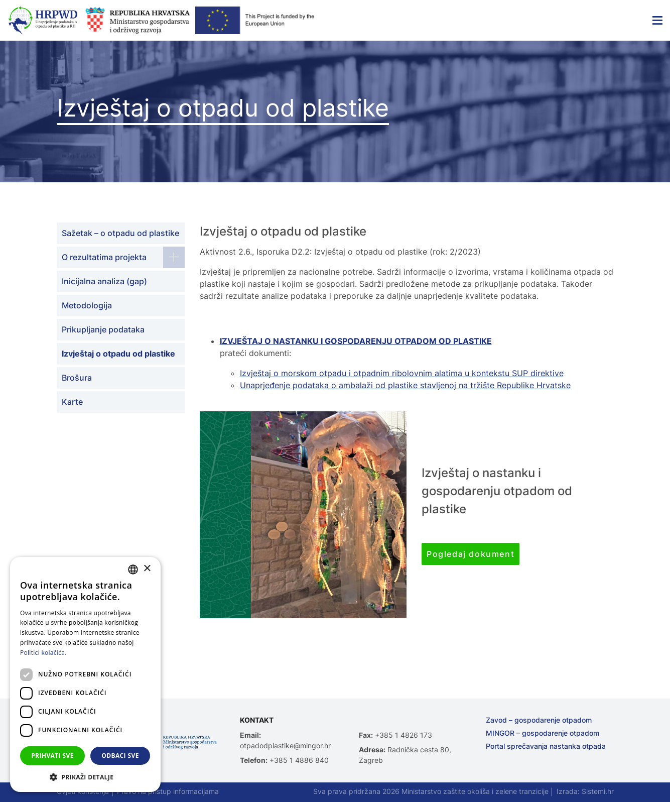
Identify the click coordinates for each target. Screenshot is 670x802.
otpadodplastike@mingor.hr (285, 745)
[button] (85, 777)
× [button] (147, 568)
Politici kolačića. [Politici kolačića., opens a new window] (43, 652)
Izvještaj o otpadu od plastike (118, 354)
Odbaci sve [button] (120, 755)
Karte (72, 402)
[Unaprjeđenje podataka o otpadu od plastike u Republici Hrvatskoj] (42, 20)
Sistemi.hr (598, 791)
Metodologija (87, 305)
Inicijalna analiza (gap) (104, 281)
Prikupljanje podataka (103, 329)
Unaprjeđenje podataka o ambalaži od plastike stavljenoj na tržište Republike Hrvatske (405, 385)
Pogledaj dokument (470, 554)
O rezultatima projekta (104, 257)
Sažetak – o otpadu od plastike (120, 233)
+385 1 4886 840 (299, 760)
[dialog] (85, 674)
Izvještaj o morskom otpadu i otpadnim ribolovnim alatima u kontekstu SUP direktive (402, 373)
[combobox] (133, 569)
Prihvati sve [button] (52, 755)
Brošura (77, 378)
